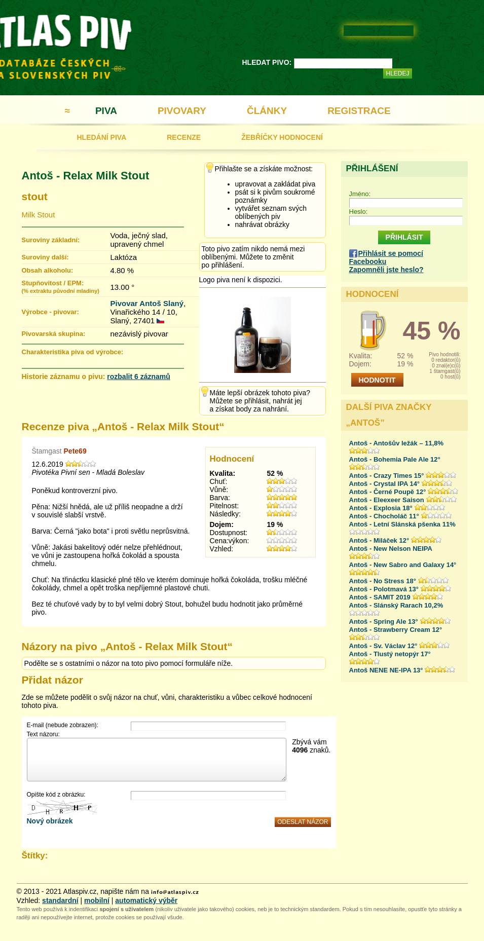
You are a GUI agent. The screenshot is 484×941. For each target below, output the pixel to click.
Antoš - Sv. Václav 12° (383, 646)
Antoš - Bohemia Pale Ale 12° (394, 459)
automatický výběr (146, 900)
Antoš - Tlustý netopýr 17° (390, 654)
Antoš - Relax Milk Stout (86, 175)
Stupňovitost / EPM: (60, 286)
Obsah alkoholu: (47, 270)
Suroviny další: (45, 257)
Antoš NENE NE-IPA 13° (386, 670)
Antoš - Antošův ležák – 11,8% (396, 443)
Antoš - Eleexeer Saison (386, 500)
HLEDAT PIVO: (267, 62)
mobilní (96, 900)
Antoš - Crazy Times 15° (386, 475)
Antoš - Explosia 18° (381, 508)
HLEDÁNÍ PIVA (102, 137)
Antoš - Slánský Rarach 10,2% (396, 605)
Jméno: (360, 194)
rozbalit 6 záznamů (138, 376)
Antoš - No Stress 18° (382, 581)
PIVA (106, 110)
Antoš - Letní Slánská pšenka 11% (402, 524)
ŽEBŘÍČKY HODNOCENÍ (282, 137)
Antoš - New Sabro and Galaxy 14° (403, 565)
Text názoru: (43, 734)
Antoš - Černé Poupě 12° (387, 492)
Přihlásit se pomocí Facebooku (386, 257)
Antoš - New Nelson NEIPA (390, 548)
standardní (60, 900)
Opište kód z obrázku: (56, 794)
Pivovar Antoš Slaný (147, 303)
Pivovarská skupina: (54, 333)
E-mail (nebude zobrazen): (62, 725)
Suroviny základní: (51, 240)
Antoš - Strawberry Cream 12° (395, 629)
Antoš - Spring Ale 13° (383, 621)
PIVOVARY (182, 110)
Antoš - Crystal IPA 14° (384, 483)
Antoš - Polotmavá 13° (384, 589)
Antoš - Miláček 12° (379, 540)
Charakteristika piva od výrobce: (73, 352)
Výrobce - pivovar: (50, 312)
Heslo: (358, 211)
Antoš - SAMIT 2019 (380, 597)
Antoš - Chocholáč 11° (384, 516)
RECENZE (184, 137)
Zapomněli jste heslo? (386, 270)
